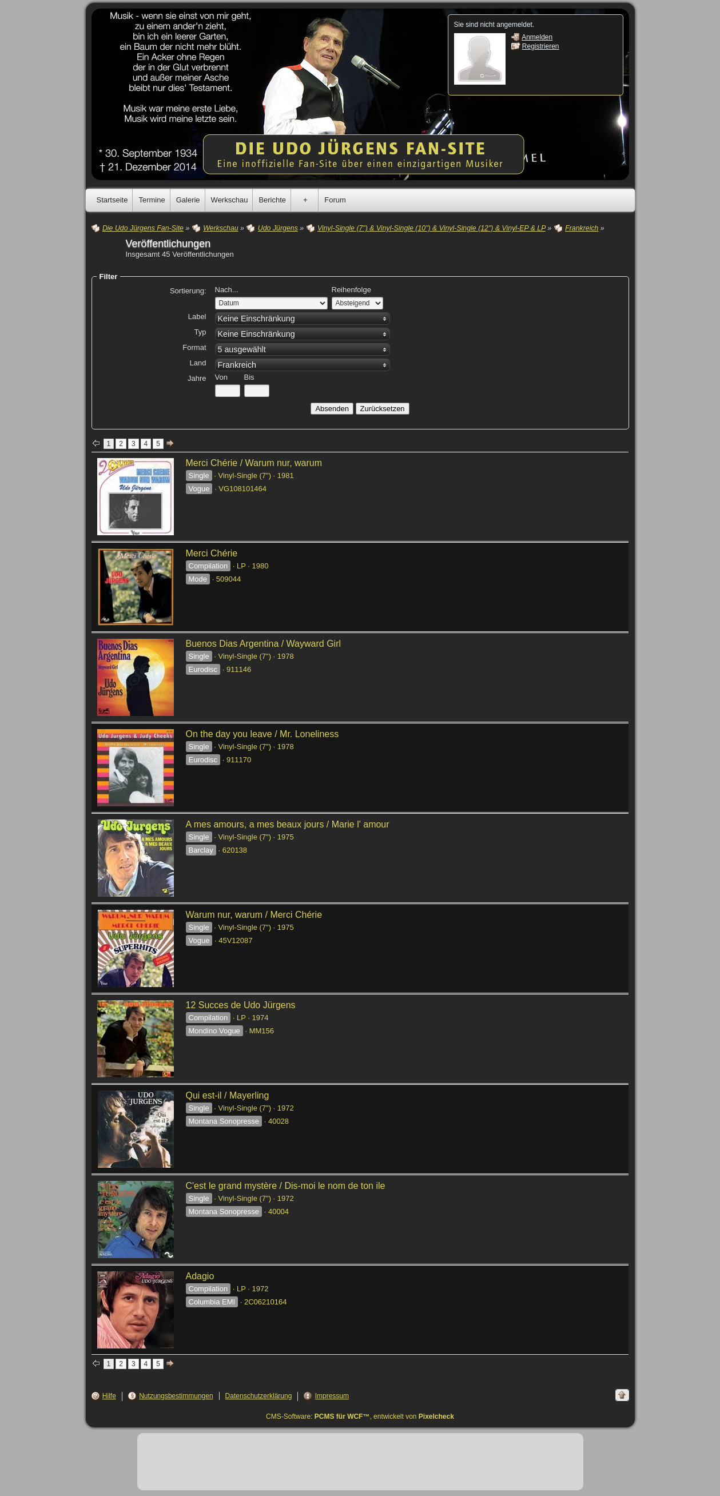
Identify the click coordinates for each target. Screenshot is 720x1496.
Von (221, 377)
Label (197, 316)
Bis (249, 377)
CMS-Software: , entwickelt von (360, 1417)
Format (194, 347)
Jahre (197, 378)
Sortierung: (188, 291)
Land (198, 363)
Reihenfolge (351, 289)
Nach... (226, 289)
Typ (200, 332)
